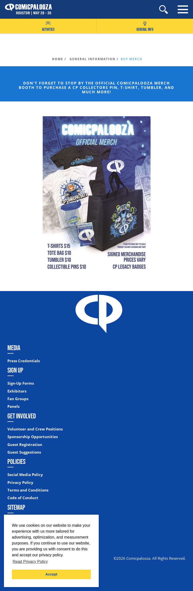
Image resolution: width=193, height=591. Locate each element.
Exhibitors (16, 391)
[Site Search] (163, 9)
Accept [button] (51, 574)
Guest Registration (24, 444)
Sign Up (15, 370)
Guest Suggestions (24, 452)
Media (13, 347)
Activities (48, 26)
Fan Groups (17, 399)
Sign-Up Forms (20, 383)
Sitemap (16, 507)
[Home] (26, 9)
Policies (16, 461)
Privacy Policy (20, 482)
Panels (13, 406)
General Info (144, 26)
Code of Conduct (22, 498)
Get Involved (21, 415)
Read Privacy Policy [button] (30, 561)
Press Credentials (23, 361)
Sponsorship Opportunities (32, 437)
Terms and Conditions (27, 490)
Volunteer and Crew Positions (35, 429)
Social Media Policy (25, 474)
